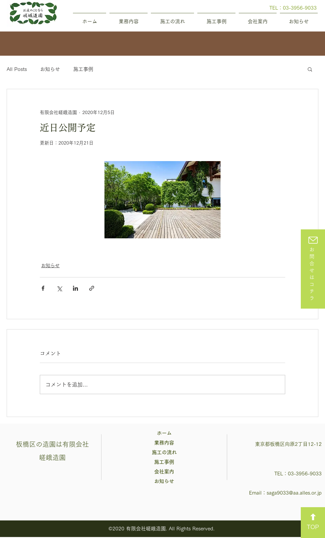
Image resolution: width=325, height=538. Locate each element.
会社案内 (164, 471)
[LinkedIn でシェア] (75, 288)
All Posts (17, 69)
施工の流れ (164, 452)
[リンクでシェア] (92, 288)
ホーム (164, 433)
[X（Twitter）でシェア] (59, 288)
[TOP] (313, 522)
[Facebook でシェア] (43, 288)
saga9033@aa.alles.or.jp (294, 492)
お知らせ (50, 69)
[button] (310, 69)
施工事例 (83, 69)
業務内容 (164, 442)
